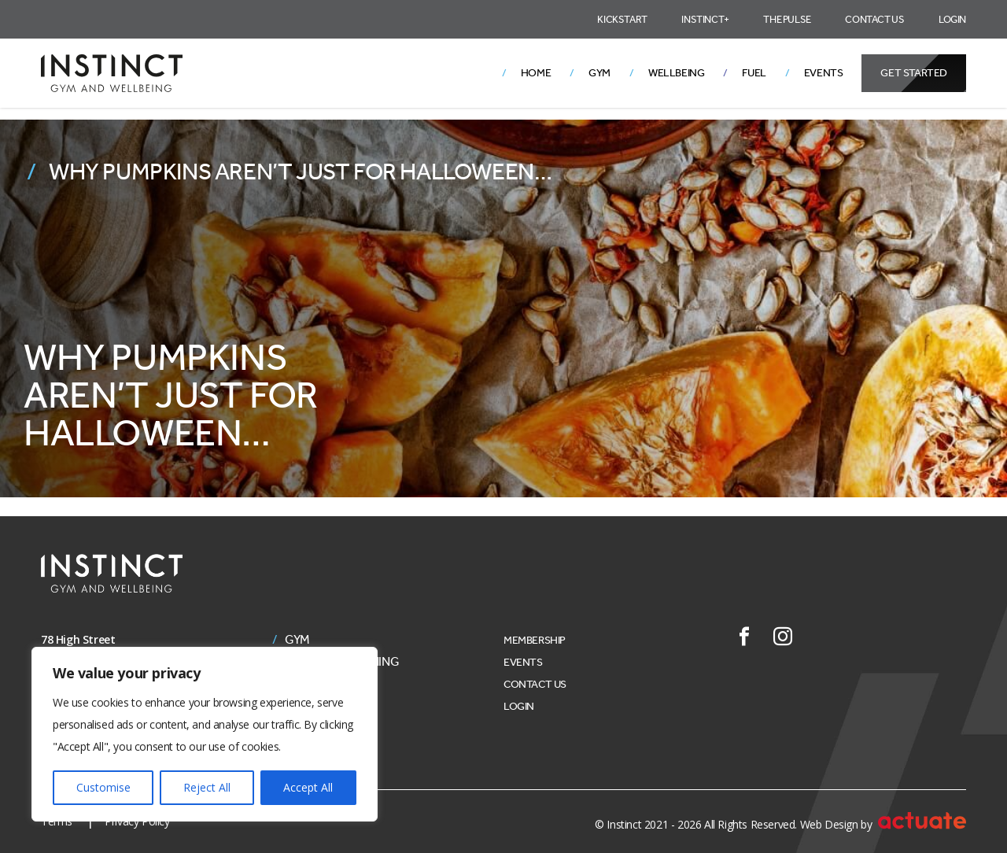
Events (823, 72)
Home (536, 72)
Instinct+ (705, 19)
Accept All (308, 787)
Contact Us (874, 19)
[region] (204, 734)
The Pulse (786, 19)
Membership (535, 640)
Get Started (913, 72)
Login (952, 19)
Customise (103, 787)
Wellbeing (676, 72)
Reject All (207, 787)
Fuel (753, 72)
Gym (599, 72)
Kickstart (622, 19)
